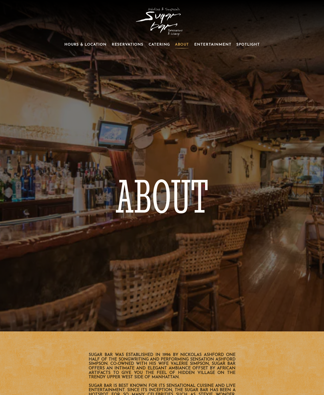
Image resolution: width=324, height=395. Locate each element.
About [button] (182, 45)
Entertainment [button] (212, 45)
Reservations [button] (127, 45)
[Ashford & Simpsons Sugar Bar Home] (162, 20)
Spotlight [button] (248, 45)
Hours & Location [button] (85, 45)
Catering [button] (159, 45)
